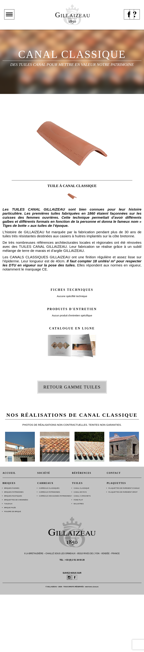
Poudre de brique (12, 511)
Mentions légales (92, 587)
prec (9, 138)
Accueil (9, 473)
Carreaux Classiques (49, 488)
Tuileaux (8, 504)
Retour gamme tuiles (72, 387)
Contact (114, 473)
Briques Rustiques (13, 496)
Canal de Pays (80, 492)
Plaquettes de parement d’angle (124, 488)
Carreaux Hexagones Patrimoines (55, 496)
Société (43, 473)
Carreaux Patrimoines (49, 492)
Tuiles (77, 483)
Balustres (79, 504)
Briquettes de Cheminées (16, 500)
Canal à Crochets (82, 496)
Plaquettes (116, 483)
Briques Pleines (11, 488)
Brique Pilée (10, 507)
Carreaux (45, 483)
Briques (9, 483)
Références (81, 473)
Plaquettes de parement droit (123, 492)
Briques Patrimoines (13, 492)
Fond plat (78, 500)
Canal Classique (81, 488)
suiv (135, 138)
